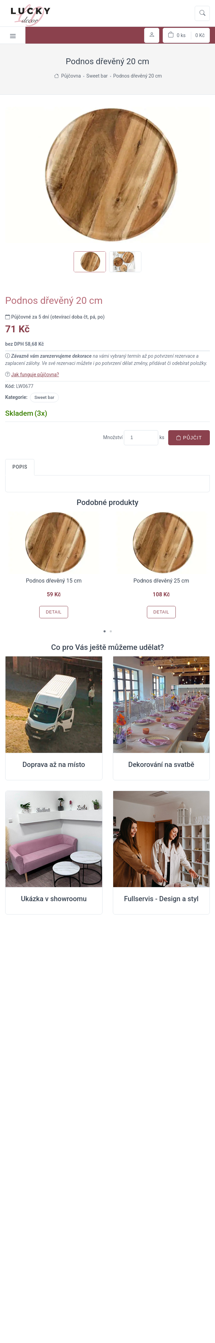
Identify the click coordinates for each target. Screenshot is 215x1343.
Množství (113, 437)
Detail (54, 612)
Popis (19, 467)
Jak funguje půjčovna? (35, 374)
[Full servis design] (161, 839)
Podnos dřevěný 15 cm (54, 580)
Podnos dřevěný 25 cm (161, 580)
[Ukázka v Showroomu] (54, 839)
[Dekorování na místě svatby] (161, 704)
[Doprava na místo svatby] (54, 704)
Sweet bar (44, 397)
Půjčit (189, 438)
